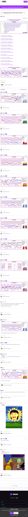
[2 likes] (6, 314)
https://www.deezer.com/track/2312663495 (7, 52)
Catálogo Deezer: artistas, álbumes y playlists (7, 9)
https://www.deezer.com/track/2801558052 (7, 39)
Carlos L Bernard (4, 319)
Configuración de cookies (20, 487)
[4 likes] (6, 84)
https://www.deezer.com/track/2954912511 (7, 64)
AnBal (3, 367)
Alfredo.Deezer (4, 449)
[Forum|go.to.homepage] (4, 1)
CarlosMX (3, 16)
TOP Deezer (3, 82)
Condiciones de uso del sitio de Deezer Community (7, 487)
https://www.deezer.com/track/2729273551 (7, 36)
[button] (0, 1)
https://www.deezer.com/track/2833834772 (7, 55)
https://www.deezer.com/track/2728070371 (7, 42)
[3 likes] (6, 385)
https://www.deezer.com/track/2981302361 (7, 58)
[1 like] (5, 107)
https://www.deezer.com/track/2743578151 (7, 61)
